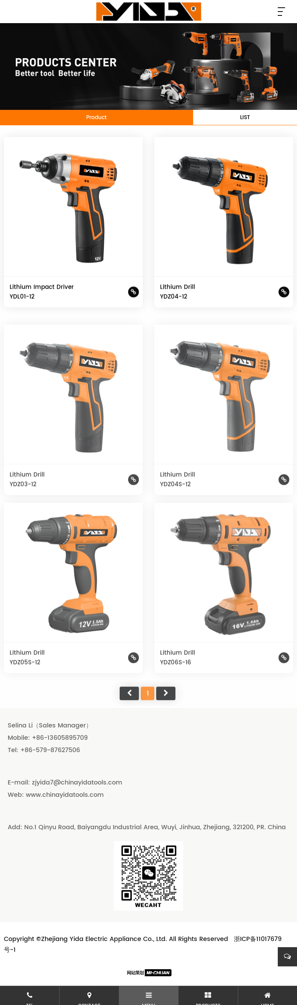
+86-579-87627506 (50, 750)
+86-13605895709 (60, 738)
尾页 (165, 706)
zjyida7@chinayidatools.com (77, 783)
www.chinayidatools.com (65, 795)
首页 (129, 706)
